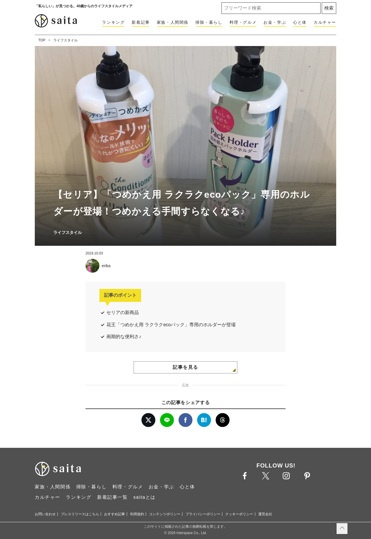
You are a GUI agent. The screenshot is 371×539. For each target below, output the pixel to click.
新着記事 (141, 22)
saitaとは (144, 497)
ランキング (113, 22)
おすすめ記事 (114, 514)
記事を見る (185, 367)
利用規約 (137, 514)
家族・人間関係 (172, 22)
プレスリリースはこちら (80, 514)
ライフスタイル (65, 40)
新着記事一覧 (112, 497)
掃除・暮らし (209, 22)
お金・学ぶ (274, 22)
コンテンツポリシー (164, 514)
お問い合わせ (45, 514)
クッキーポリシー (239, 514)
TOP (41, 40)
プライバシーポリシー (203, 514)
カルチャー (325, 22)
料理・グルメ (243, 22)
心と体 (300, 22)
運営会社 (265, 514)
